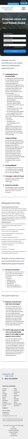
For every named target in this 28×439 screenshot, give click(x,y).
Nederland (16, 398)
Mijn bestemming (8, 38)
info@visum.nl (5, 412)
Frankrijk (4, 395)
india (15, 397)
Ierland (4, 397)
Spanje (15, 402)
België (15, 388)
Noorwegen (5, 400)
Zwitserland (16, 405)
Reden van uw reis (8, 42)
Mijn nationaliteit (8, 33)
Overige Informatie (13, 432)
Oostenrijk (16, 400)
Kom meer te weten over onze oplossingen (13, 425)
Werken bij (13, 433)
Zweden (4, 405)
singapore (4, 402)
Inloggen (23, 3)
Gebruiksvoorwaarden (13, 430)
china (3, 391)
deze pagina (12, 190)
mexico (4, 398)
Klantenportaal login (12, 3)
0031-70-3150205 (6, 410)
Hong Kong (16, 395)
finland (15, 393)
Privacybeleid (13, 428)
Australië (4, 388)
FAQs (13, 426)
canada (15, 390)
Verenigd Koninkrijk (6, 403)
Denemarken (17, 391)
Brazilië (4, 390)
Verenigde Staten (18, 403)
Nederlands (23, 1)
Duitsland (4, 393)
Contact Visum (5, 413)
